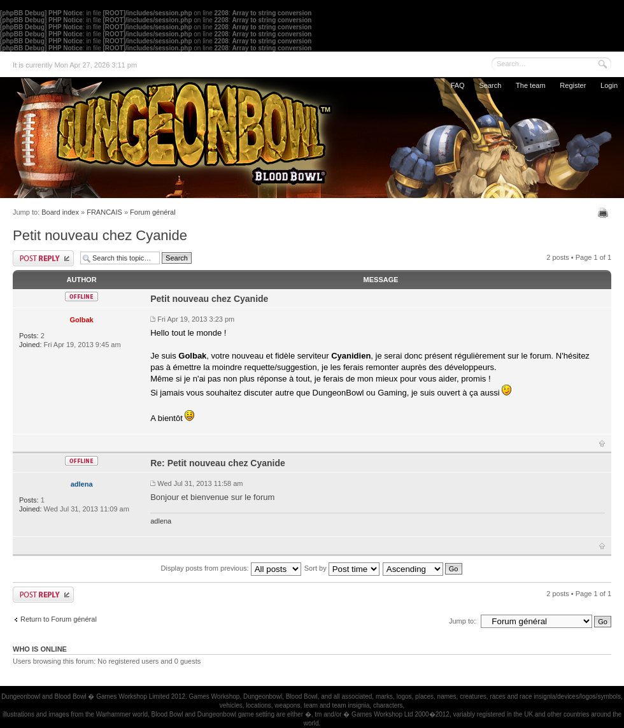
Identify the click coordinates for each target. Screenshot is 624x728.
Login (609, 85)
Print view (604, 213)
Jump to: (462, 621)
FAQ (458, 85)
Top (602, 443)
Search (490, 85)
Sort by (341, 568)
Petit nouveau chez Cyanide (100, 235)
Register (573, 85)
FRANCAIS (104, 212)
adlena (82, 484)
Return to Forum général (58, 619)
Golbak (81, 320)
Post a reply (43, 258)
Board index (60, 212)
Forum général (153, 212)
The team (530, 85)
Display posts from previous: (231, 568)
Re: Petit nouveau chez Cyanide (217, 463)
